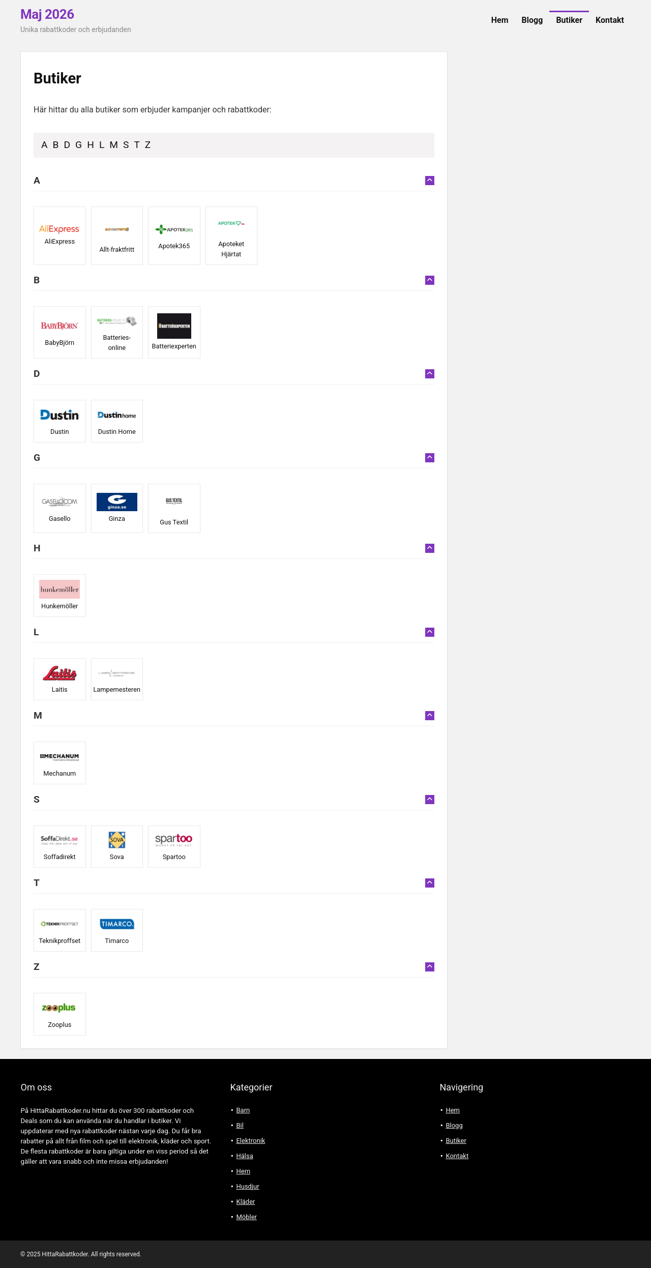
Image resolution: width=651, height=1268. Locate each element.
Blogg (532, 20)
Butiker (569, 20)
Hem (500, 20)
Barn (243, 1110)
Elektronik (250, 1140)
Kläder (245, 1201)
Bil (239, 1125)
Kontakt (610, 20)
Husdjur (247, 1186)
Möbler (246, 1217)
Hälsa (244, 1156)
